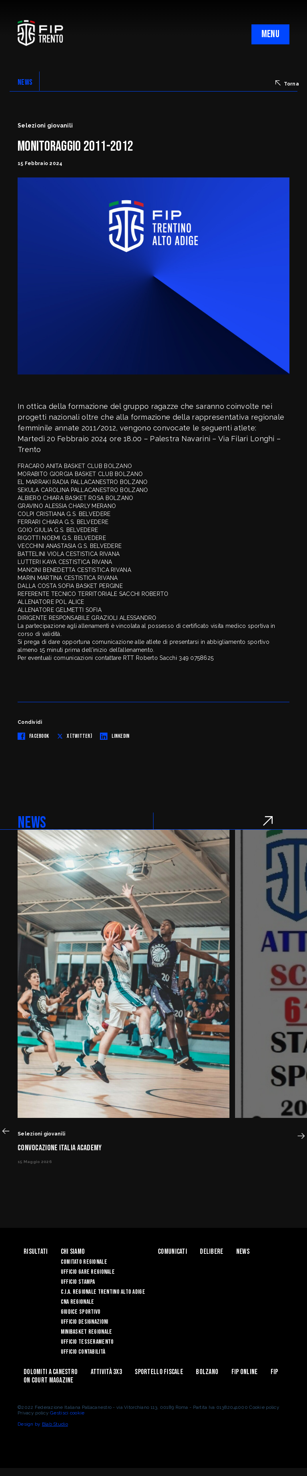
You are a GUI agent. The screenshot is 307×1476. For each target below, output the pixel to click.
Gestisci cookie (67, 1413)
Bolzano (207, 1372)
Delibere (211, 1251)
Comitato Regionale (84, 1262)
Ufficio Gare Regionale (88, 1272)
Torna (287, 83)
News (242, 1251)
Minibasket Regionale (86, 1332)
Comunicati (172, 1251)
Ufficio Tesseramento (87, 1342)
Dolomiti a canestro (51, 1372)
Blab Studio (55, 1424)
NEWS (25, 82)
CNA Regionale (77, 1302)
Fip (274, 1372)
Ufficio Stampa (78, 1282)
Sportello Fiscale (159, 1372)
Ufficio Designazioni (84, 1322)
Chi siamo (73, 1251)
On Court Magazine (49, 1380)
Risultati (36, 1251)
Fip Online (244, 1372)
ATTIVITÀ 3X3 (106, 1372)
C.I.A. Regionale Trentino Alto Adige (103, 1292)
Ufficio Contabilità (83, 1352)
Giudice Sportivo (80, 1312)
